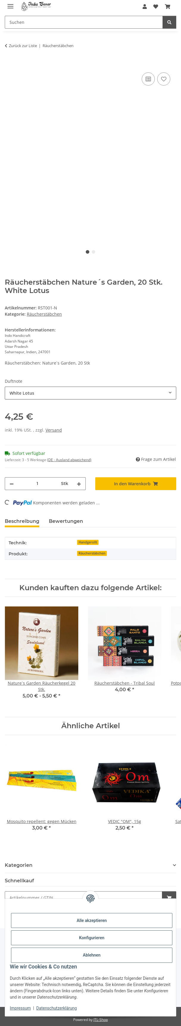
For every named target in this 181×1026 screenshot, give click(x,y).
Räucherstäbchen (44, 314)
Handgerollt (88, 542)
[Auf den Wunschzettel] (163, 79)
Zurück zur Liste (23, 45)
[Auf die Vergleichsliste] (148, 79)
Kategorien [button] (18, 865)
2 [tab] (93, 252)
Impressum (20, 1008)
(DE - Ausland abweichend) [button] (69, 459)
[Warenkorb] (168, 7)
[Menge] (37, 484)
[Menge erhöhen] (78, 484)
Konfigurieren (91, 937)
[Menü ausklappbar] (10, 3)
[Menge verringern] (11, 484)
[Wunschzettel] (155, 7)
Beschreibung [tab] (22, 521)
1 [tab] (87, 252)
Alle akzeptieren (92, 920)
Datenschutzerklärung (56, 1008)
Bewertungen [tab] (66, 521)
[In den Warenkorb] (9, 64)
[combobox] (90, 393)
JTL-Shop (100, 1019)
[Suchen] (84, 22)
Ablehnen (91, 955)
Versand (54, 430)
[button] (144, 7)
